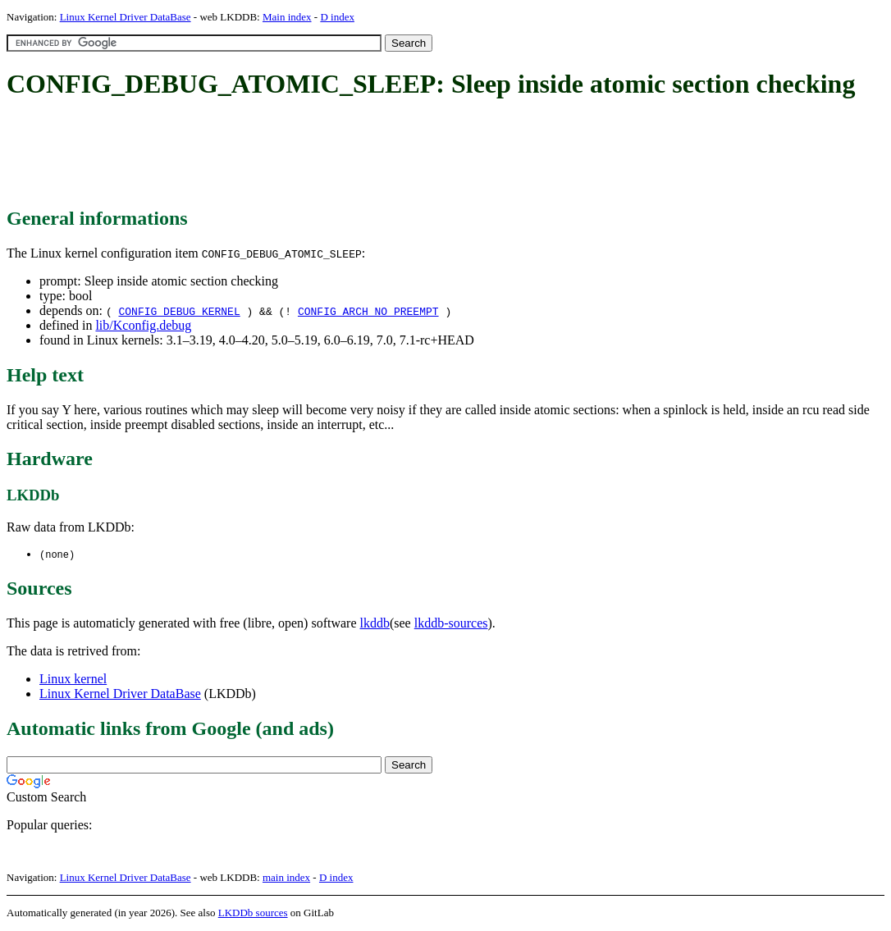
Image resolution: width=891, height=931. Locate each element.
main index (286, 878)
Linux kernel (73, 680)
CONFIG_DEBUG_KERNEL (179, 310)
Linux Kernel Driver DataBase (125, 17)
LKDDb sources (253, 913)
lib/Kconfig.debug (143, 325)
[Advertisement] (305, 154)
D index (337, 17)
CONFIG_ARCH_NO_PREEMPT (368, 310)
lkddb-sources (451, 624)
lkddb (375, 624)
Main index (287, 17)
